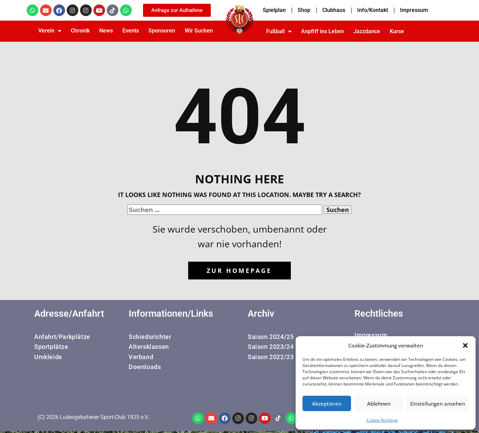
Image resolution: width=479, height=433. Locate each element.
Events (130, 30)
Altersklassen (149, 347)
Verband (141, 357)
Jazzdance (366, 31)
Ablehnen (378, 403)
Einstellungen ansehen (437, 403)
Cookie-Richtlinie (382, 420)
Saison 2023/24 (271, 347)
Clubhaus (333, 10)
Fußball (279, 31)
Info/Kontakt (372, 10)
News (106, 30)
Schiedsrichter (150, 337)
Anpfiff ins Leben (322, 31)
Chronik (80, 30)
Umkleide (48, 357)
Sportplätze (51, 347)
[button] (465, 345)
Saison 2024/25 (271, 337)
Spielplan (274, 10)
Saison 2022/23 (271, 357)
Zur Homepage (239, 270)
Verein (49, 30)
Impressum (414, 10)
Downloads (145, 367)
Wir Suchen (199, 30)
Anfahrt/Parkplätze (62, 337)
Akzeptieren (326, 403)
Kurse (397, 31)
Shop (304, 10)
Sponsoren (161, 30)
